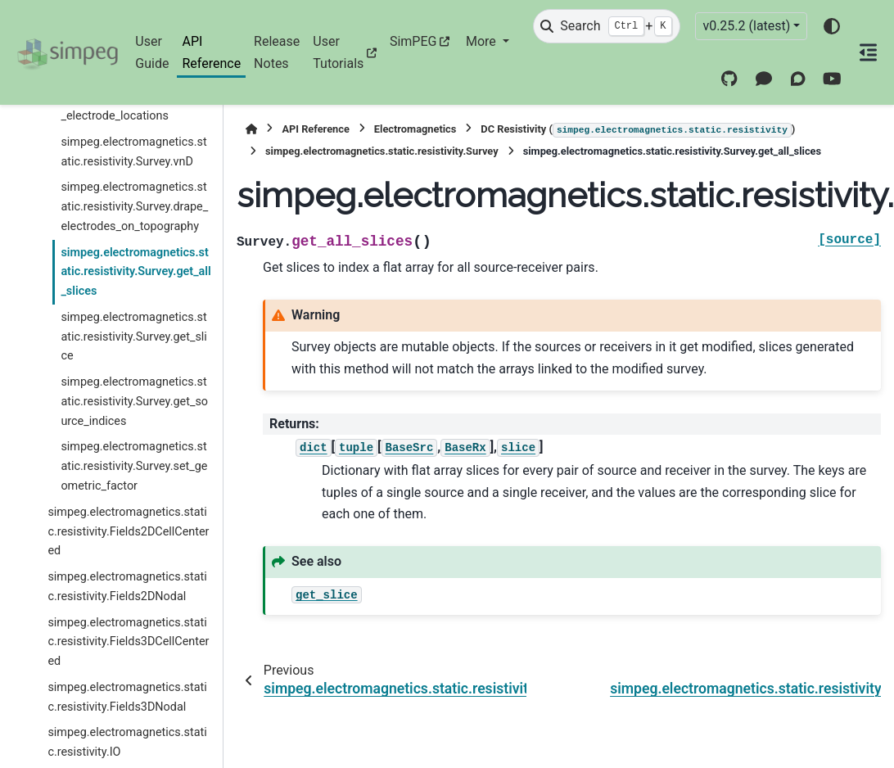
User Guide (152, 52)
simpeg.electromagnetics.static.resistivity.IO (126, 742)
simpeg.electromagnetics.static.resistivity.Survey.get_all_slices (135, 272)
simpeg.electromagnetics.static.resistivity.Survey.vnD (133, 152)
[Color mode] (832, 26)
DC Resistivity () (638, 130)
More (482, 41)
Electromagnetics (415, 129)
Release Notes (277, 52)
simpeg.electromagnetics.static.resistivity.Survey (382, 151)
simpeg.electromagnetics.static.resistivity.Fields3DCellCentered (128, 642)
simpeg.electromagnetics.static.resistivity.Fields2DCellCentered (128, 531)
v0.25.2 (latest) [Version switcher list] (746, 26)
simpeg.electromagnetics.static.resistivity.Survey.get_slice (133, 337)
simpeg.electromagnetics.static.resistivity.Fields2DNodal (126, 586)
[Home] (251, 129)
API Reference (211, 52)
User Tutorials (338, 52)
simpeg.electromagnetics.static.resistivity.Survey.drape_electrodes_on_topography (134, 206)
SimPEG (413, 41)
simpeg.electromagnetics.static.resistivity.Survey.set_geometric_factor (134, 466)
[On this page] (868, 52)
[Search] (606, 26)
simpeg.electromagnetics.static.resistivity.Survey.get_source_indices (134, 401)
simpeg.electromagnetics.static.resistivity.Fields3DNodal (126, 697)
